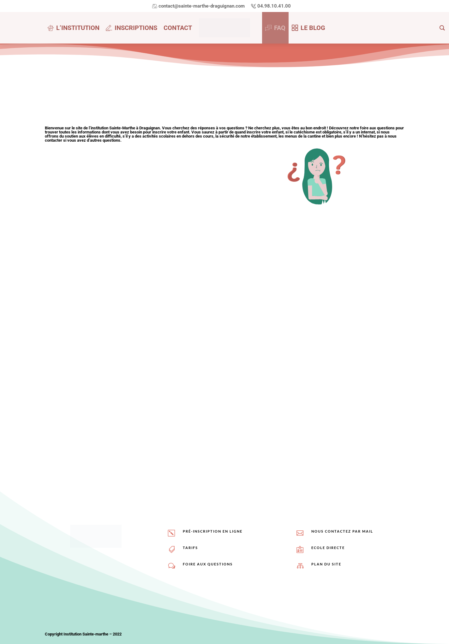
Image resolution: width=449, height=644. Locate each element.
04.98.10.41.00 (274, 6)
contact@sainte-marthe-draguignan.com (202, 6)
